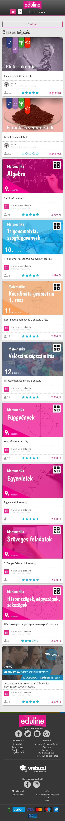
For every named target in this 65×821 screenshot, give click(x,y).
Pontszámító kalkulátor (47, 755)
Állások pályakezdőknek (47, 744)
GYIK (47, 800)
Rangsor (47, 747)
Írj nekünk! (18, 744)
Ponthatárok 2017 (46, 752)
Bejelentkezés (37, 12)
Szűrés (32, 24)
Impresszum (18, 747)
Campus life (47, 750)
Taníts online (18, 794)
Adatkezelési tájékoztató (18, 751)
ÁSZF (46, 797)
